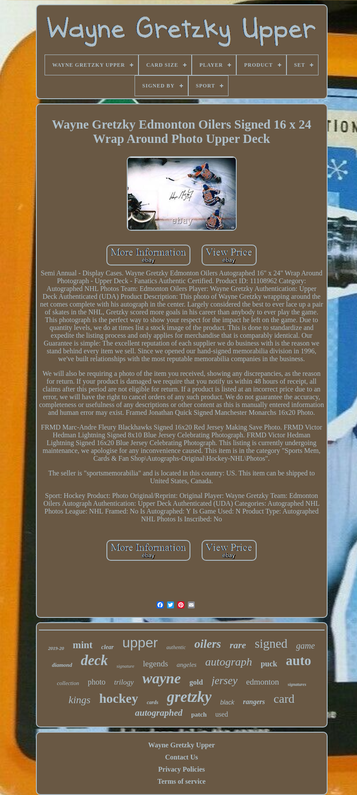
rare (238, 645)
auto (299, 660)
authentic (176, 647)
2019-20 (56, 648)
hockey (118, 698)
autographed (159, 713)
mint (83, 645)
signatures (297, 684)
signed (271, 643)
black (227, 702)
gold (196, 682)
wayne (161, 678)
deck (94, 660)
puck (269, 663)
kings (80, 699)
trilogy (124, 682)
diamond (62, 665)
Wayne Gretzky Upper (181, 745)
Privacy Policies (181, 769)
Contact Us (181, 757)
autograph (228, 662)
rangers (254, 701)
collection (68, 683)
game (305, 645)
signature (125, 666)
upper (140, 642)
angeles (186, 664)
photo (97, 682)
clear (107, 647)
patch (199, 714)
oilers (207, 643)
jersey (225, 680)
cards (152, 702)
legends (155, 663)
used (221, 714)
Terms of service (182, 781)
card (283, 698)
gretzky (189, 696)
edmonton (262, 681)
